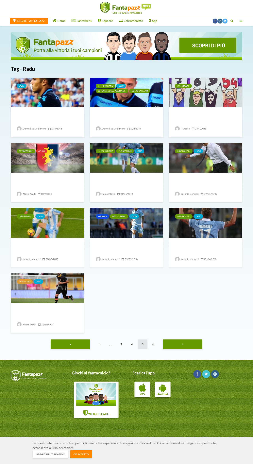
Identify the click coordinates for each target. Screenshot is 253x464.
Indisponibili (125, 151)
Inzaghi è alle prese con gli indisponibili (200, 183)
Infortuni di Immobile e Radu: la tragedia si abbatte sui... (205, 248)
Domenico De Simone (31, 128)
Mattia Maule (27, 193)
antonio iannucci (187, 193)
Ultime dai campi (139, 91)
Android (163, 390)
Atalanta (102, 216)
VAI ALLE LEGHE (96, 400)
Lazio (21, 86)
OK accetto (81, 454)
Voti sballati (183, 86)
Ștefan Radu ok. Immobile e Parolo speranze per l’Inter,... (124, 183)
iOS (142, 390)
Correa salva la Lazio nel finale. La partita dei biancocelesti (47, 117)
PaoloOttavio (106, 193)
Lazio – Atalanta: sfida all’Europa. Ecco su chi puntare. (126, 248)
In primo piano (105, 86)
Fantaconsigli (26, 151)
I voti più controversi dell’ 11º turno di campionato (203, 117)
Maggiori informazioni (50, 454)
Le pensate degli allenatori (112, 91)
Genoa (41, 151)
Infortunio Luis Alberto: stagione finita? (39, 248)
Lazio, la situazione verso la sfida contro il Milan (122, 117)
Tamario (182, 128)
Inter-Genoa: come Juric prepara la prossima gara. (41, 183)
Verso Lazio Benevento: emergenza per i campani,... (43, 313)
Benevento (24, 281)
